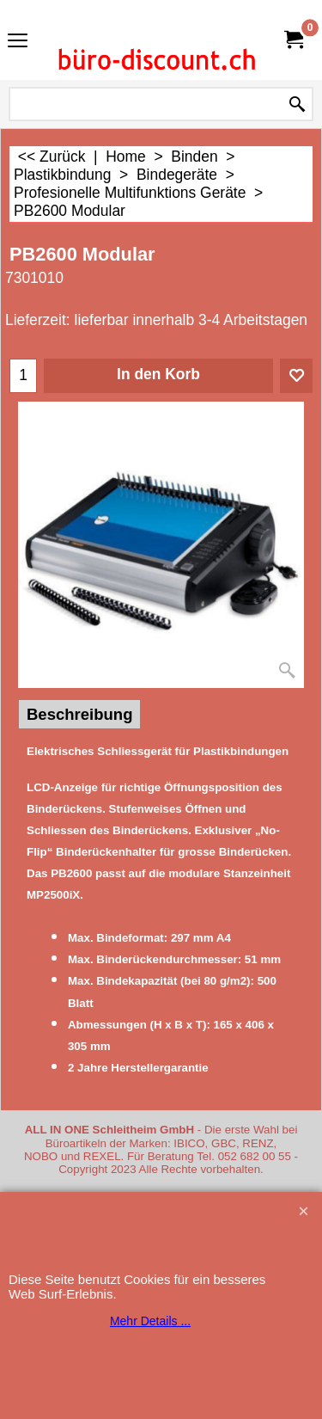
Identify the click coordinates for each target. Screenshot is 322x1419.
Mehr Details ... (150, 1321)
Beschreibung (79, 714)
